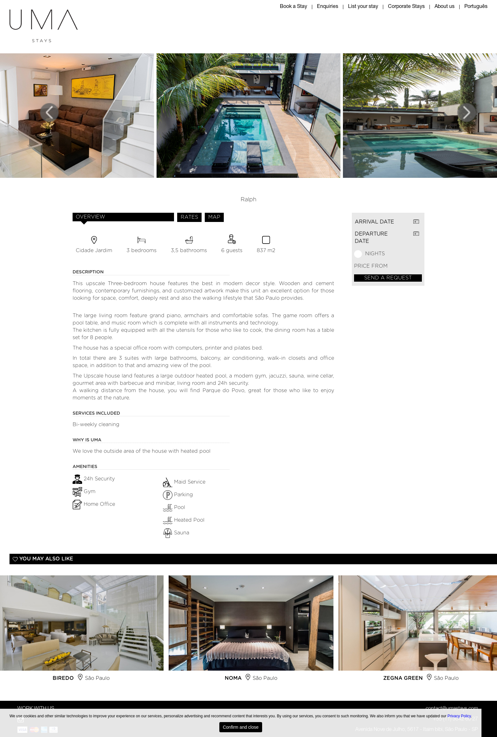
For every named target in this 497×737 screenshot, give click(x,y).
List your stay (363, 7)
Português (475, 7)
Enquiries (327, 7)
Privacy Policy (459, 716)
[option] (251, 631)
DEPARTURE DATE (371, 237)
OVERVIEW (90, 216)
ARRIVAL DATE (374, 221)
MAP (214, 217)
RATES (189, 217)
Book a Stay (293, 7)
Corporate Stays (406, 7)
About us (445, 7)
